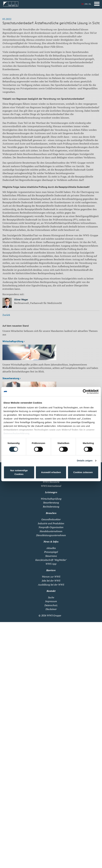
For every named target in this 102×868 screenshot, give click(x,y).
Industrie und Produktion (51, 523)
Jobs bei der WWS (51, 580)
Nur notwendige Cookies (19, 472)
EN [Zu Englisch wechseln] (86, 4)
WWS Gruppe (54, 615)
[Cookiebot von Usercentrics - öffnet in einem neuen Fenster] (84, 391)
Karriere (51, 570)
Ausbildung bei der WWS (51, 584)
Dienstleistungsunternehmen (51, 535)
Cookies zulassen (83, 472)
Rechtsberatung (51, 506)
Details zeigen (84, 460)
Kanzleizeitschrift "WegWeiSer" (51, 560)
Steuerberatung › (11, 378)
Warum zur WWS (51, 576)
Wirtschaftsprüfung (51, 498)
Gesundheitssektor (51, 519)
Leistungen (51, 492)
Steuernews (51, 556)
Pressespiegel (51, 552)
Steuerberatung (51, 502)
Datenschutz (51, 605)
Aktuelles (51, 548)
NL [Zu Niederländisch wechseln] (90, 4)
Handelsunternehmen (51, 531)
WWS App (51, 563)
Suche (51, 597)
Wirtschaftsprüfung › (13, 341)
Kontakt (51, 591)
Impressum (51, 601)
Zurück (6, 315)
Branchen (51, 513)
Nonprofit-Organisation (51, 527)
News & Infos (51, 541)
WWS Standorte (51, 482)
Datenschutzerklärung (16, 433)
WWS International (51, 486)
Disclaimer (51, 609)
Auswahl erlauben (51, 472)
